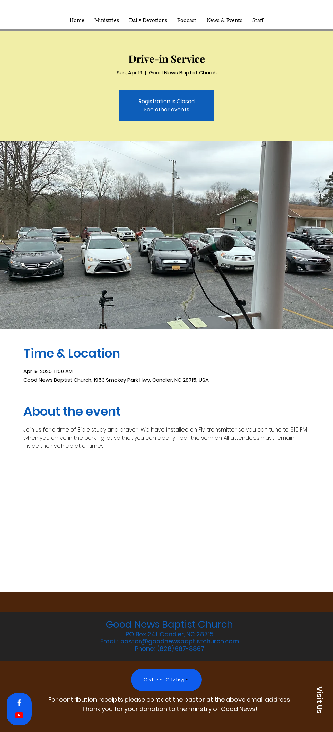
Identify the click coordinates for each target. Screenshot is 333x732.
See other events (166, 109)
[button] (319, 699)
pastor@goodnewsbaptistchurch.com (179, 641)
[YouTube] (19, 715)
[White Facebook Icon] (19, 702)
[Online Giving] (166, 680)
